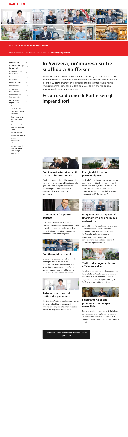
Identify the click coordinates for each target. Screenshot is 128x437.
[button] (26, 62)
